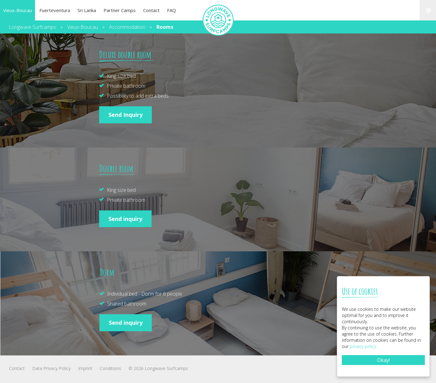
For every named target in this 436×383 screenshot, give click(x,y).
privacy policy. (363, 346)
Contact (151, 10)
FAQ (171, 10)
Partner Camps (119, 10)
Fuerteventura (54, 10)
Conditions (110, 368)
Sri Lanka (86, 10)
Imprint (85, 368)
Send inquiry (125, 218)
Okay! (383, 360)
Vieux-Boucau (17, 10)
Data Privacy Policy (51, 368)
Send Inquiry (125, 114)
